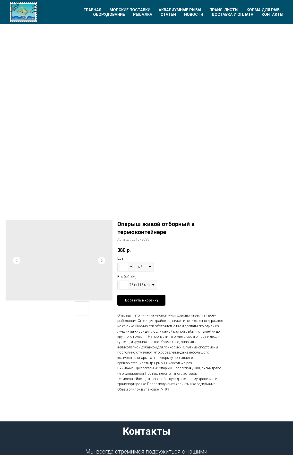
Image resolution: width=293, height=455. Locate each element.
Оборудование (109, 14)
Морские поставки (130, 10)
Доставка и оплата (232, 14)
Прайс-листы (223, 10)
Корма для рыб (263, 10)
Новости (193, 14)
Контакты (272, 14)
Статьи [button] (168, 14)
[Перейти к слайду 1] (146, 183)
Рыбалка (142, 14)
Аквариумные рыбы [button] (180, 10)
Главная (92, 10)
